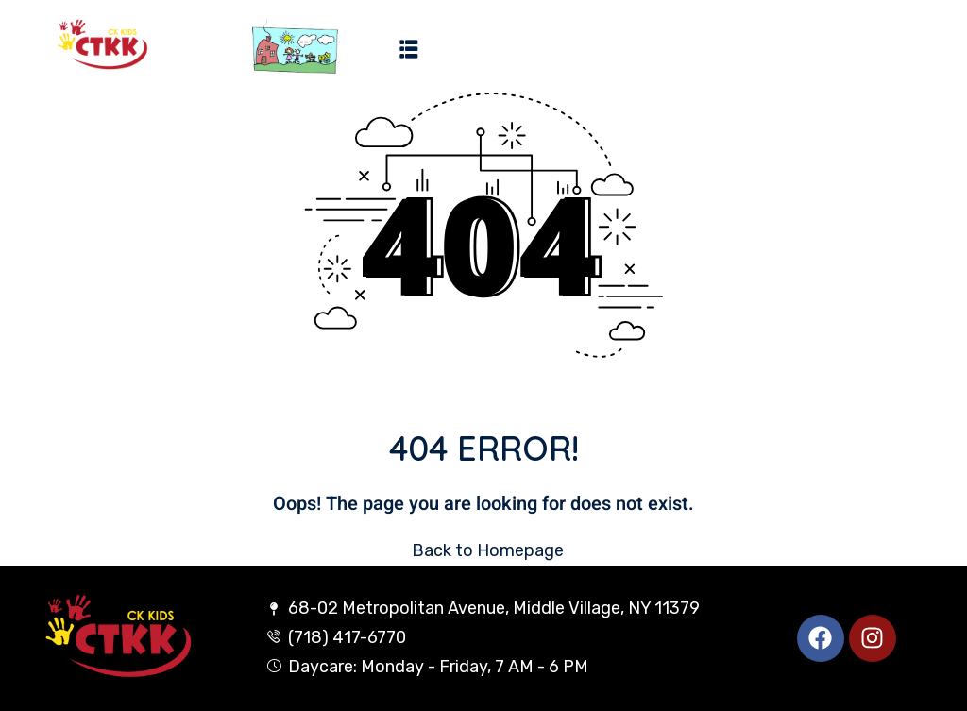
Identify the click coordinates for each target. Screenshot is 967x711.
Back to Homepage (484, 550)
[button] (408, 48)
